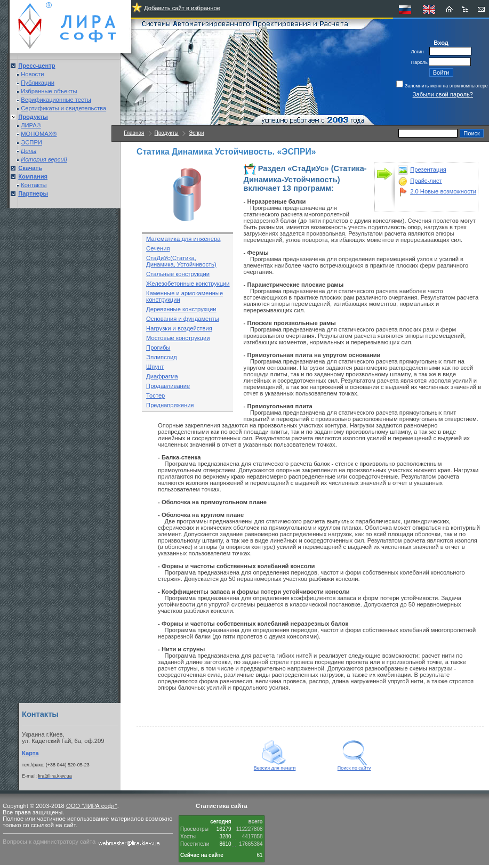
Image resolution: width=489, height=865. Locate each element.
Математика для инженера (183, 239)
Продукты (167, 133)
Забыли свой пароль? (443, 94)
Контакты (33, 185)
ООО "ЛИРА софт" (91, 806)
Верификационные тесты (56, 99)
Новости (32, 74)
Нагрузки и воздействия (179, 328)
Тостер (155, 395)
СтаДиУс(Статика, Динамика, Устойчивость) (181, 261)
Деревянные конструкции (181, 309)
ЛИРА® (31, 125)
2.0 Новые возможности (443, 191)
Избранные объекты (49, 91)
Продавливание (168, 386)
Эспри (196, 133)
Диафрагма (162, 376)
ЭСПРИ (31, 142)
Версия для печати (275, 766)
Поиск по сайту (354, 766)
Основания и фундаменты (182, 319)
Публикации (37, 82)
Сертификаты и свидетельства (63, 108)
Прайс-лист (426, 180)
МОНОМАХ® (39, 134)
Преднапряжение (170, 405)
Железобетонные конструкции (187, 283)
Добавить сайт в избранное (182, 8)
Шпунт (155, 366)
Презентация (428, 169)
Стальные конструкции (178, 274)
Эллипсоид (161, 357)
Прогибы (158, 347)
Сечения (158, 248)
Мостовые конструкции (178, 338)
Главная (134, 133)
